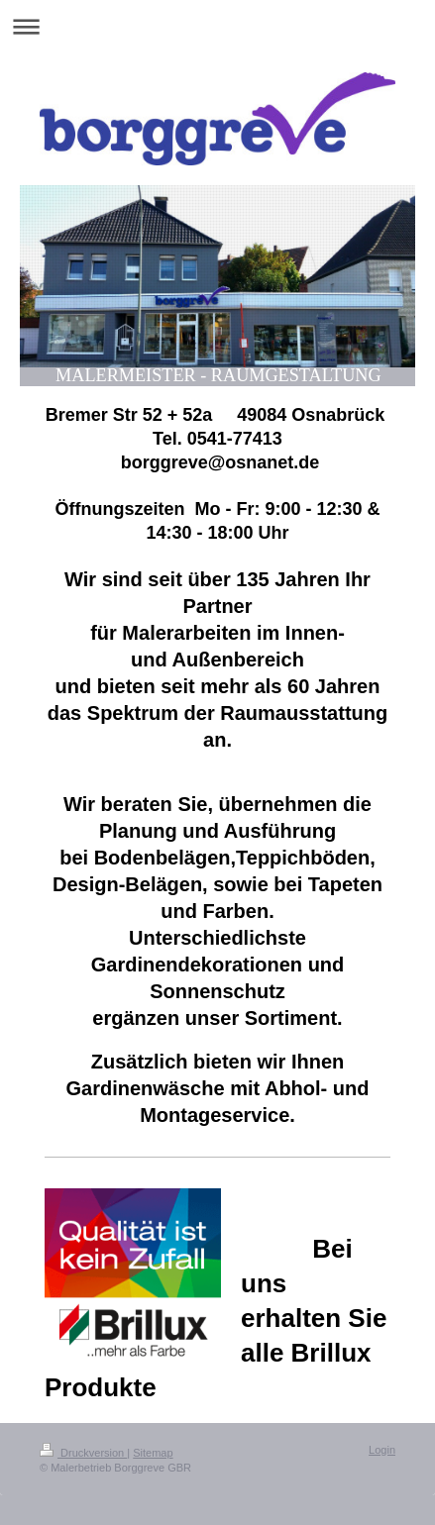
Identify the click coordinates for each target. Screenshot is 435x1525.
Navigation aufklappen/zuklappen (217, 26)
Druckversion (83, 1453)
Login (382, 1450)
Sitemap (152, 1453)
